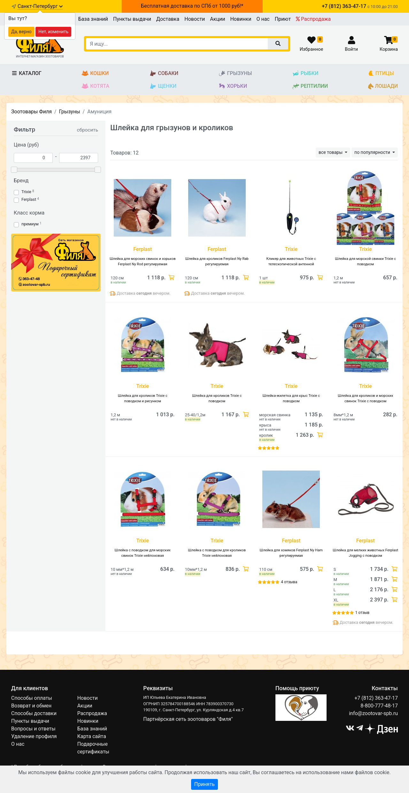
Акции (217, 19)
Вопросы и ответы (33, 729)
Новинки (240, 19)
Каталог (26, 73)
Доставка (167, 19)
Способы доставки (34, 713)
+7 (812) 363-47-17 (376, 698)
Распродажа (313, 19)
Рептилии (310, 86)
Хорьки (232, 86)
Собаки (163, 73)
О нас (262, 19)
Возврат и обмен (31, 706)
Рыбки (305, 73)
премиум (30, 224)
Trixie (26, 191)
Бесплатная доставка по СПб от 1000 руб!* (192, 6)
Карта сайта (91, 736)
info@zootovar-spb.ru (373, 713)
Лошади (383, 86)
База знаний (93, 19)
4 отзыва (289, 582)
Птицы (381, 73)
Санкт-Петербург (40, 6)
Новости (194, 19)
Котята (95, 86)
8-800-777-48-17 (379, 706)
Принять (204, 784)
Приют (283, 19)
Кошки (95, 73)
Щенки (162, 86)
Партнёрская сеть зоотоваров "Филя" (188, 719)
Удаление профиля (34, 736)
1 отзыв (362, 612)
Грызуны (235, 73)
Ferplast (28, 199)
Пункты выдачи (132, 19)
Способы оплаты (31, 698)
